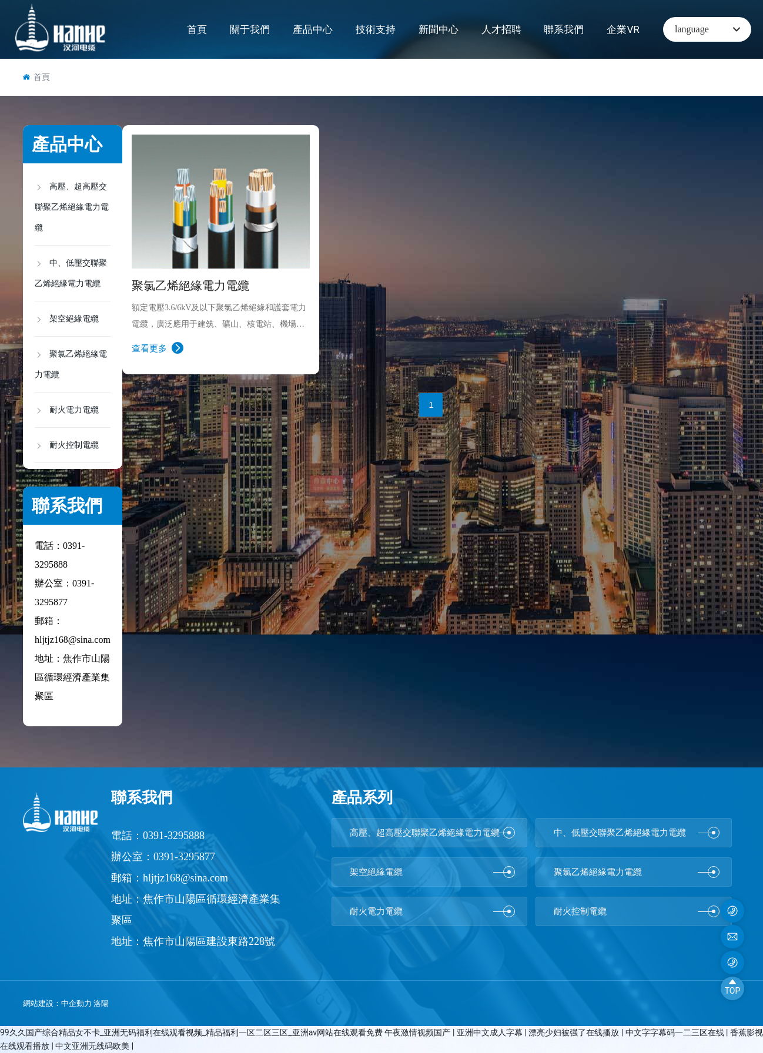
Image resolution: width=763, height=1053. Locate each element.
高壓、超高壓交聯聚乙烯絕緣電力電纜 (433, 833)
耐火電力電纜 (433, 911)
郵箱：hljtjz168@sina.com (169, 878)
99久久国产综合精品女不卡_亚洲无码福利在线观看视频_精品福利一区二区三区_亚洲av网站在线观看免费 (191, 1032)
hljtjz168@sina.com (73, 640)
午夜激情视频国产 (418, 1032)
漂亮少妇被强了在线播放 (574, 1032)
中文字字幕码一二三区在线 (675, 1032)
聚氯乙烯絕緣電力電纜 (190, 285)
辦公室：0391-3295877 (163, 857)
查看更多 (157, 348)
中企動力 (76, 1003)
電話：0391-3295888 (158, 835)
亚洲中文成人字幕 (490, 1032)
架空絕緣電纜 (433, 872)
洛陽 (102, 1003)
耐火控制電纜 (637, 911)
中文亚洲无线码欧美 (93, 1046)
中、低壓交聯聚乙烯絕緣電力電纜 (637, 833)
